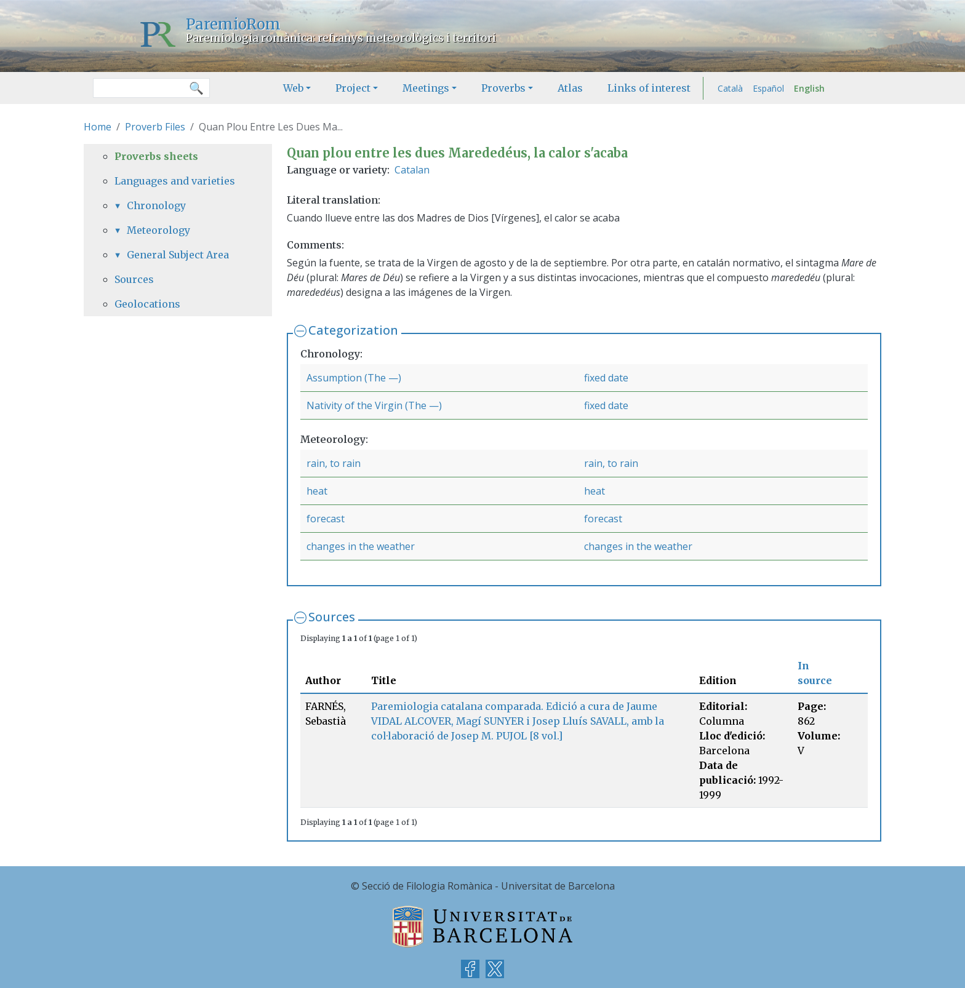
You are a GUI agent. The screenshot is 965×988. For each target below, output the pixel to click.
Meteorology (158, 230)
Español (768, 88)
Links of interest (649, 88)
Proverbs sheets (156, 156)
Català (730, 88)
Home (97, 126)
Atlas (570, 88)
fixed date (606, 377)
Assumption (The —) (353, 377)
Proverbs (503, 88)
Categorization (353, 330)
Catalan (412, 170)
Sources (331, 616)
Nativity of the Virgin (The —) (374, 405)
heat (316, 491)
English (809, 88)
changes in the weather (360, 546)
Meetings (425, 88)
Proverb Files (155, 126)
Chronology (156, 205)
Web (293, 88)
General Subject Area (178, 255)
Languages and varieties (174, 181)
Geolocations (147, 304)
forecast (325, 518)
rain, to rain (333, 463)
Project (352, 88)
